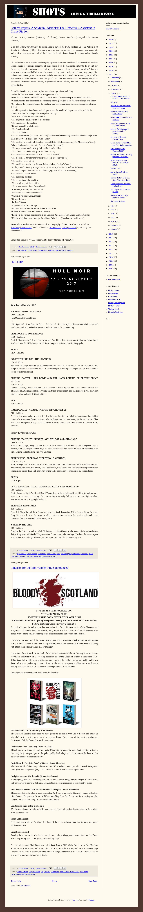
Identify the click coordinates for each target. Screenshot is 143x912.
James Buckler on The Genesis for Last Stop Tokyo (120, 163)
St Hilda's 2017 (116, 168)
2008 (111, 265)
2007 (111, 269)
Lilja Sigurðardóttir (73, 554)
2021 (111, 59)
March (113, 222)
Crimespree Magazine (116, 303)
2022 (111, 55)
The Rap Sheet (113, 309)
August (114, 93)
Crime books (32, 250)
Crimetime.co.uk (114, 300)
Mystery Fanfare (114, 306)
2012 (111, 250)
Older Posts (92, 881)
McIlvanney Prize (18, 874)
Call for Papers (22, 250)
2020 (111, 63)
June (113, 210)
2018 (111, 70)
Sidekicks (70, 250)
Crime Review (113, 293)
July (112, 206)
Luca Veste (84, 554)
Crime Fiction (42, 250)
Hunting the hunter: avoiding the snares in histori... (121, 156)
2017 (111, 74)
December (115, 78)
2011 (111, 253)
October (114, 86)
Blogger (92, 900)
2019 (111, 67)
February (114, 225)
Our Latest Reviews (118, 201)
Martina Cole (24, 556)
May (113, 214)
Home (54, 881)
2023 (111, 51)
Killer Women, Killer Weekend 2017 (118, 150)
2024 (111, 47)
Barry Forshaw (32, 554)
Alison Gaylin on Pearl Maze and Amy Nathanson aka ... (121, 144)
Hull (58, 554)
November (115, 82)
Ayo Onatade (21, 554)
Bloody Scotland (22, 872)
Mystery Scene (113, 290)
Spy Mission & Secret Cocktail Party (118, 138)
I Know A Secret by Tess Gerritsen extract (119, 196)
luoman (75, 900)
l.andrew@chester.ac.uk (21, 227)
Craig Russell (45, 872)
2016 (111, 234)
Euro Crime (112, 296)
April (113, 218)
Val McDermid (29, 874)
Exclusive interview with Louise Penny (119, 113)
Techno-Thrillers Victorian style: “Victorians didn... (120, 179)
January (114, 229)
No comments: (41, 247)
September (115, 89)
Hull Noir (17, 261)
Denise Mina (74, 872)
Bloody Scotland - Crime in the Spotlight (121, 185)
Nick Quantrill (47, 556)
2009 (111, 261)
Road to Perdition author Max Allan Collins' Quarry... (120, 131)
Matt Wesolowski (36, 556)
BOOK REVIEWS (114, 280)
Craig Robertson (34, 872)
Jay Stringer (84, 872)
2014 (111, 242)
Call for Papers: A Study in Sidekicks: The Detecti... (120, 98)
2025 (111, 43)
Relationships (61, 250)
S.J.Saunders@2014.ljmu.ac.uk (63, 227)
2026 (111, 40)
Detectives (51, 250)
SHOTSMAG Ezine (112, 29)
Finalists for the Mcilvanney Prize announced (39, 567)
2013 (111, 246)
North (55, 556)
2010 (111, 257)
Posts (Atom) (25, 886)
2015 (111, 238)
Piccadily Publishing (115, 312)
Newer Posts (16, 881)
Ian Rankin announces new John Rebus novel (120, 124)
